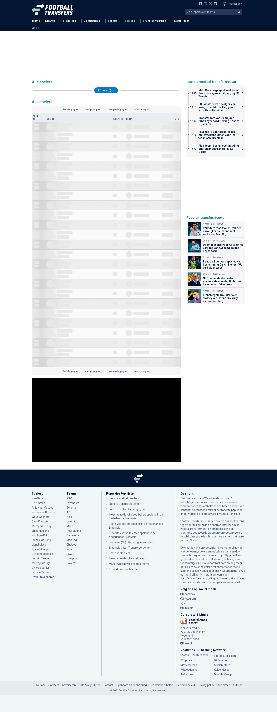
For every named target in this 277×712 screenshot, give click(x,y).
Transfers (69, 20)
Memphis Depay (42, 526)
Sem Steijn (39, 503)
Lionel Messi (39, 544)
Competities (92, 20)
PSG (69, 553)
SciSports (196, 540)
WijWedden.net (189, 669)
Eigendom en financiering (131, 685)
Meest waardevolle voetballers (127, 558)
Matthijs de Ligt (41, 563)
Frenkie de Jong (41, 540)
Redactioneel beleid (162, 685)
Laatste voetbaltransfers (124, 498)
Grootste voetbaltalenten (124, 569)
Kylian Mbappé (40, 549)
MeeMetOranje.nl (224, 674)
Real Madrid (74, 530)
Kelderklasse (221, 669)
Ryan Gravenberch (43, 576)
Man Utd (72, 540)
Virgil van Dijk (40, 535)
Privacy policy (206, 685)
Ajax (69, 516)
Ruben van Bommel (44, 512)
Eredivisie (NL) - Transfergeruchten (130, 547)
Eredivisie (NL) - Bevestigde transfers (131, 542)
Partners (53, 685)
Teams (112, 20)
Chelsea (71, 544)
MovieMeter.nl (189, 665)
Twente (71, 507)
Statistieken (182, 20)
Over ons (40, 685)
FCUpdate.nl (187, 660)
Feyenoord (73, 503)
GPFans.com (221, 660)
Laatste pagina (141, 109)
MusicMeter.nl (222, 665)
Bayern (71, 563)
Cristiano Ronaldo (42, 553)
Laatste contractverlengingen (127, 509)
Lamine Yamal (40, 572)
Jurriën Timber (41, 558)
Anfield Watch (188, 674)
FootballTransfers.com (194, 655)
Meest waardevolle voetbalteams (129, 563)
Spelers (130, 20)
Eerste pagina (70, 109)
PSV (69, 498)
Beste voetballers (119, 553)
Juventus (72, 521)
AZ (68, 512)
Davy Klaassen (40, 521)
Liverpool (72, 558)
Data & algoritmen (90, 685)
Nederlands (231, 4)
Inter (69, 549)
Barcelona (73, 535)
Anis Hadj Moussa (42, 507)
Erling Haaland (40, 530)
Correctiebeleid (185, 685)
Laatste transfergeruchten (125, 503)
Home (35, 20)
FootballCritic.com (225, 655)
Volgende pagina (118, 109)
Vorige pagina (92, 109)
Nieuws (50, 20)
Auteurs (237, 685)
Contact (108, 685)
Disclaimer (223, 685)
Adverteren (69, 685)
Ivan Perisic (38, 498)
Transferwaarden (154, 20)
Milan (70, 526)
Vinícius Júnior (40, 567)
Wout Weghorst (41, 516)
